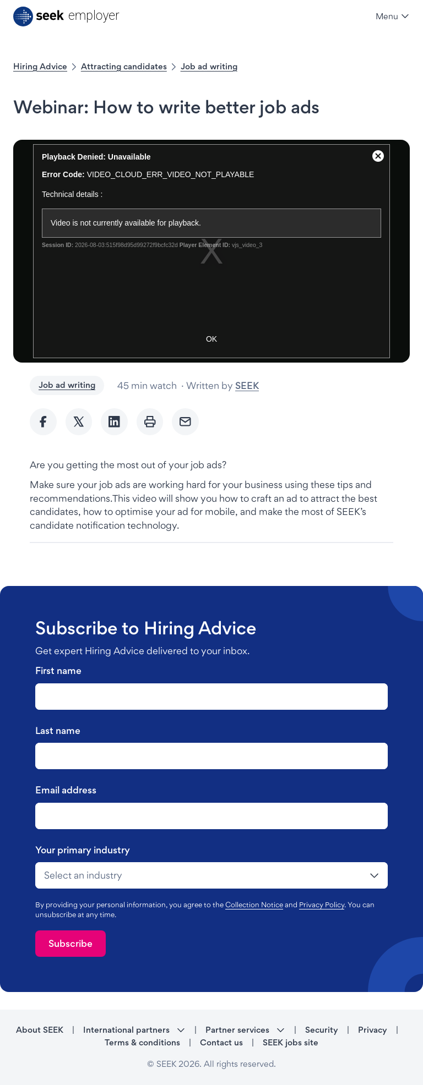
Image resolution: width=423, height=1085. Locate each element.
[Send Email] (185, 421)
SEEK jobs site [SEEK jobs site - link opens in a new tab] (290, 1042)
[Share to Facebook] (43, 421)
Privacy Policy (321, 904)
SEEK (247, 385)
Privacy (372, 1029)
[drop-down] (211, 875)
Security (321, 1029)
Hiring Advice (40, 66)
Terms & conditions (142, 1042)
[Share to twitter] (79, 421)
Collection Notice (254, 904)
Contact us (221, 1042)
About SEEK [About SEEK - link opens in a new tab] (39, 1029)
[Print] (150, 421)
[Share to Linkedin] (114, 421)
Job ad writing (209, 66)
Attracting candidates (124, 66)
